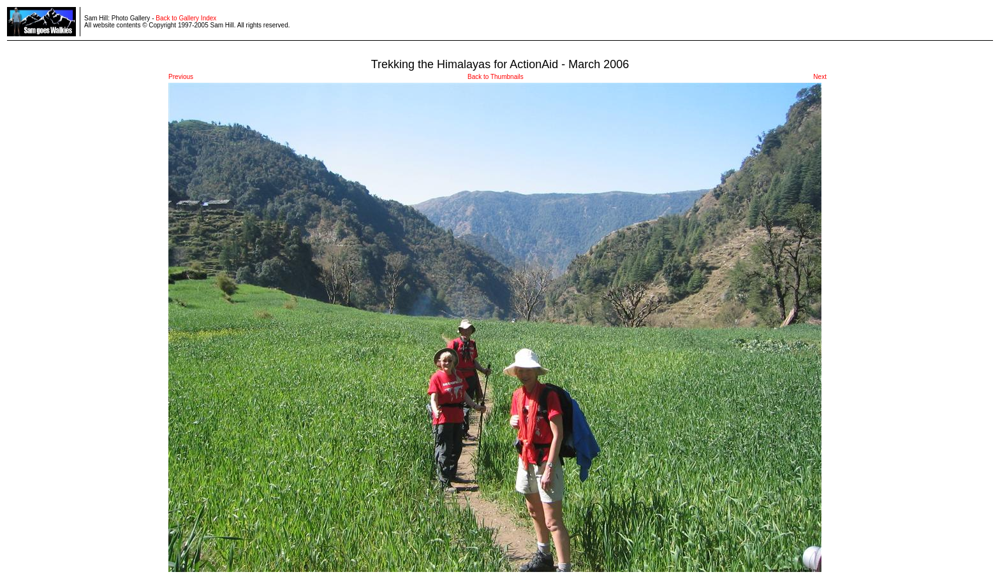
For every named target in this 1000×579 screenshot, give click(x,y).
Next (820, 76)
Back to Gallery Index (186, 18)
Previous (180, 76)
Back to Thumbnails (495, 76)
